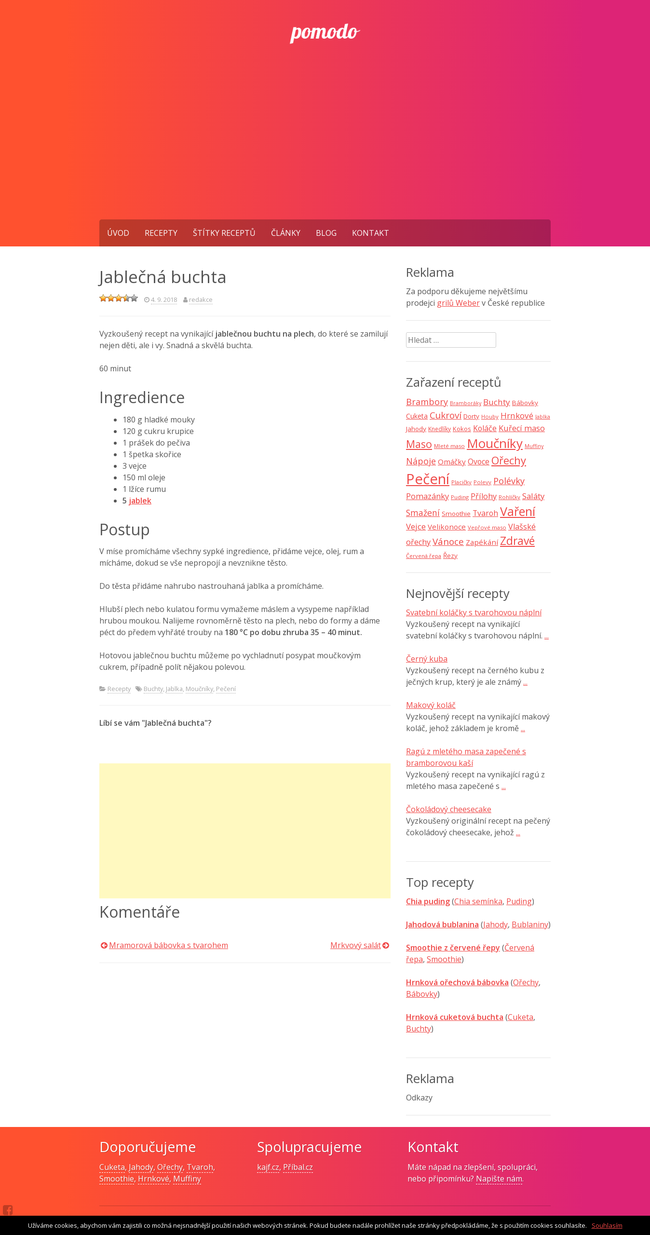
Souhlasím (607, 1225)
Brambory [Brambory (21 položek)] (427, 401)
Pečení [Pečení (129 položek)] (427, 479)
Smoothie (444, 959)
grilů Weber (458, 303)
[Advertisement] (325, 147)
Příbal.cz (298, 1167)
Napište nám (499, 1178)
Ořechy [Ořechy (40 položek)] (508, 460)
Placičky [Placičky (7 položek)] (461, 482)
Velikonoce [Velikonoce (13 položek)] (447, 526)
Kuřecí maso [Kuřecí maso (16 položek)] (522, 428)
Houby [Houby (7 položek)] (490, 416)
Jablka (174, 688)
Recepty (161, 233)
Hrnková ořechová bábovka (457, 982)
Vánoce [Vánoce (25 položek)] (448, 541)
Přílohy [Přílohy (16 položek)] (484, 496)
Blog (326, 233)
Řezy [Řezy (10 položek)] (450, 555)
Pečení (226, 688)
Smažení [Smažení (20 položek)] (423, 512)
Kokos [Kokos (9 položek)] (462, 428)
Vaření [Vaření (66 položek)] (517, 511)
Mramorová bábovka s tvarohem (168, 945)
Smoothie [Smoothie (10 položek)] (456, 513)
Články (285, 233)
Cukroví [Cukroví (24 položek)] (445, 415)
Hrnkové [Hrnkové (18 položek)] (517, 415)
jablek (140, 500)
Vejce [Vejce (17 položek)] (416, 526)
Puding (519, 901)
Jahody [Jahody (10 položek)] (416, 428)
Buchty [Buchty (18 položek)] (496, 401)
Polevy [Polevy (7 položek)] (482, 482)
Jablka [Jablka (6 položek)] (542, 416)
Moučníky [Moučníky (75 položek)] (495, 443)
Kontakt (370, 233)
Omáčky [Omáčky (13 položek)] (452, 461)
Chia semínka (478, 901)
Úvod (118, 233)
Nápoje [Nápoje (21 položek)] (421, 461)
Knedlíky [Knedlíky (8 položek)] (439, 429)
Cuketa (520, 1017)
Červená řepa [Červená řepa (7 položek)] (423, 555)
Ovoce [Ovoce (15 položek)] (478, 461)
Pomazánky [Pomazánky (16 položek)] (427, 496)
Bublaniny (530, 924)
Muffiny (187, 1178)
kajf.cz (268, 1167)
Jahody (495, 924)
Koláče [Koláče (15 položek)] (485, 428)
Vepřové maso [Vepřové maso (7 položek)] (487, 527)
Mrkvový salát (355, 945)
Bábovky (421, 994)
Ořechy (526, 982)
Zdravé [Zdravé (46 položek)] (517, 540)
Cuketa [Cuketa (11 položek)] (417, 416)
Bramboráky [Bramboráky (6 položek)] (465, 403)
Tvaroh (200, 1167)
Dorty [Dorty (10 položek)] (471, 416)
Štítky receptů (224, 233)
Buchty (153, 688)
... (546, 635)
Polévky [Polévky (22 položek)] (509, 481)
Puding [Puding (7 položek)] (460, 497)
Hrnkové (153, 1178)
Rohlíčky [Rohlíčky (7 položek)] (509, 497)
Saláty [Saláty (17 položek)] (533, 496)
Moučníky (199, 688)
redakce (201, 299)
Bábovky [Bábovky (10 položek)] (525, 402)
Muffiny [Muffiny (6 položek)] (534, 446)
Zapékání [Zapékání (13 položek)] (482, 542)
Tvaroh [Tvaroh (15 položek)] (485, 513)
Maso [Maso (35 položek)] (419, 444)
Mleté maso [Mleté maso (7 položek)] (449, 445)
